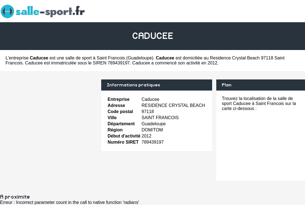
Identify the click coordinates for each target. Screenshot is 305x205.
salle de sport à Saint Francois (95, 58)
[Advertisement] (48, 118)
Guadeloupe (140, 58)
